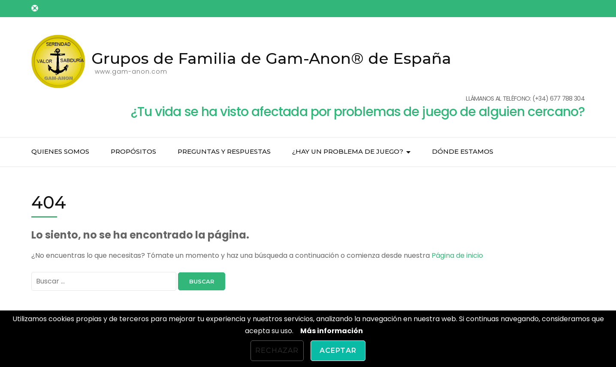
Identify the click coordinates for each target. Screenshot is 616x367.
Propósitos (133, 151)
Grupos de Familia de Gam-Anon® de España (271, 58)
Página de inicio (457, 255)
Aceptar (338, 350)
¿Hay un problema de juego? (347, 151)
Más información (331, 331)
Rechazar (277, 350)
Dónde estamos (462, 151)
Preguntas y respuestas (224, 151)
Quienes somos (60, 151)
